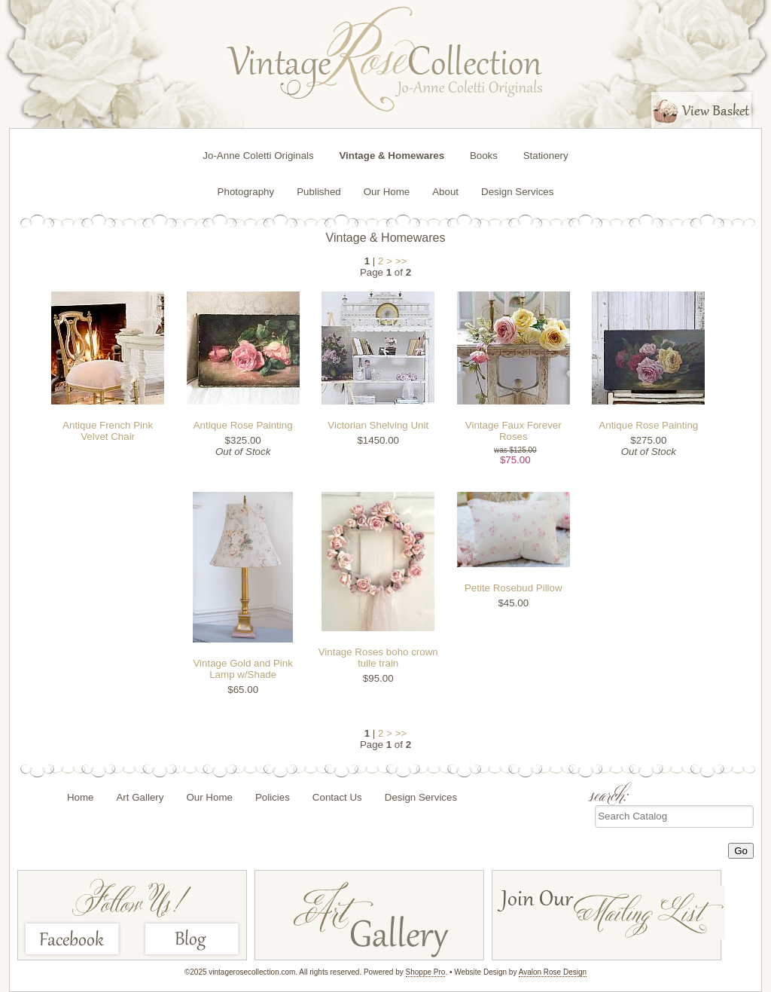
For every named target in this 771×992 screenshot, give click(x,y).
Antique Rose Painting (243, 425)
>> (401, 261)
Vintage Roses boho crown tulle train (378, 657)
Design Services (517, 191)
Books (484, 155)
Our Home (387, 191)
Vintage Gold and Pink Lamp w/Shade (242, 669)
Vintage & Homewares (391, 155)
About (445, 191)
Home (80, 797)
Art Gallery (139, 797)
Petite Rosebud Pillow (513, 588)
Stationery (545, 155)
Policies (272, 797)
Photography (246, 191)
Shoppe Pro (426, 972)
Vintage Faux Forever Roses (513, 431)
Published (319, 191)
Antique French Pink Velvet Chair (107, 431)
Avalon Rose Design (553, 972)
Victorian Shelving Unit (378, 425)
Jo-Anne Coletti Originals (258, 155)
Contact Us (337, 797)
